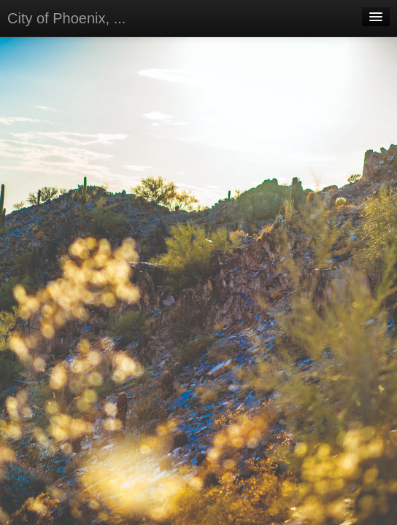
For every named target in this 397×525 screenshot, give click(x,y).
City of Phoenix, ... (66, 18)
